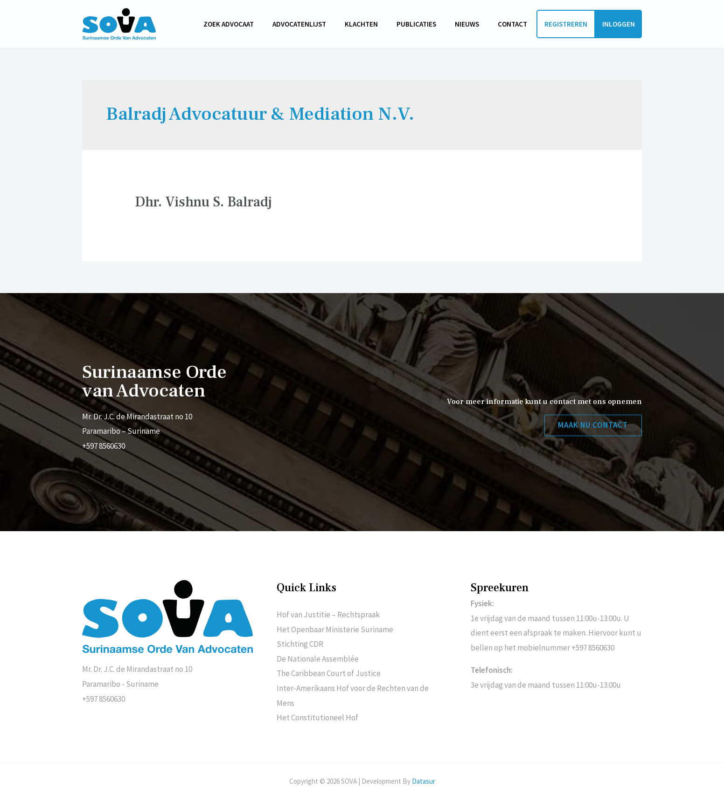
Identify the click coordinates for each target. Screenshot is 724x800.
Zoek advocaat (254, 24)
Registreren (565, 24)
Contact (514, 24)
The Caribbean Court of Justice (329, 673)
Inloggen (618, 24)
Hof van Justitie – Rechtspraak (328, 614)
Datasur (423, 781)
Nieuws (474, 24)
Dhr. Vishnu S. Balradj (203, 202)
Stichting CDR (300, 644)
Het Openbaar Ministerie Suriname (335, 629)
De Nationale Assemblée (318, 659)
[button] (592, 426)
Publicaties (428, 24)
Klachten (377, 24)
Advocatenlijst (320, 24)
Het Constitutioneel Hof (317, 717)
